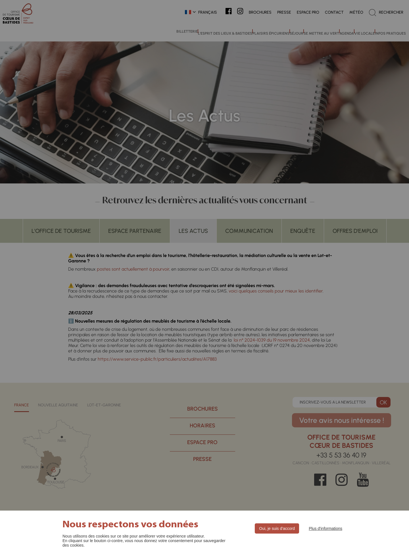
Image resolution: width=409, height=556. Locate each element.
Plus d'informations (325, 528)
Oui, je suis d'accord (277, 528)
